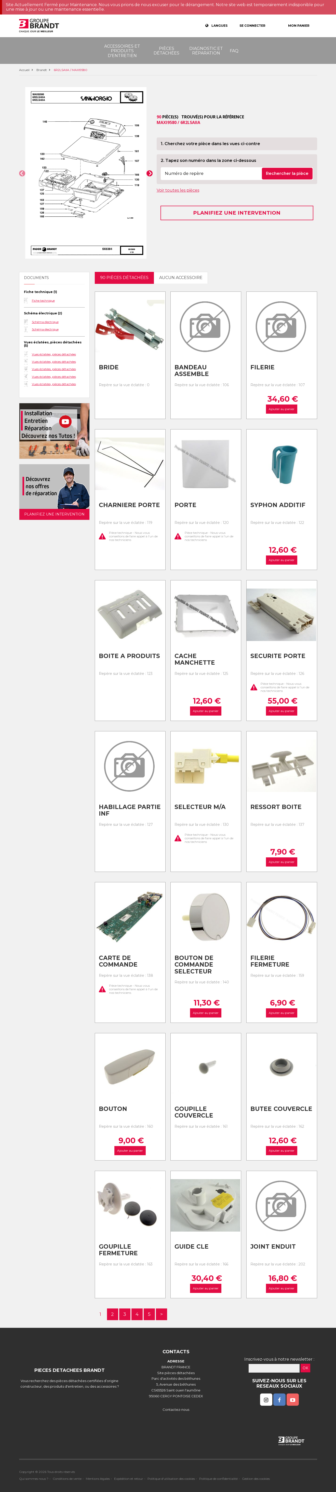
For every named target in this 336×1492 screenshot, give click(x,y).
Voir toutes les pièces (178, 190)
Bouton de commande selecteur (193, 965)
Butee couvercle (281, 1109)
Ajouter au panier (281, 409)
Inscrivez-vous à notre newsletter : (279, 1359)
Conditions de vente (67, 1479)
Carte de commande (118, 961)
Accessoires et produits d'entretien (122, 51)
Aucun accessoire (181, 277)
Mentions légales (98, 1479)
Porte (185, 505)
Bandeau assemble (191, 371)
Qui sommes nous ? (33, 1479)
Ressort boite (276, 807)
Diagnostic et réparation (206, 50)
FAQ (234, 50)
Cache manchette (194, 659)
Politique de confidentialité (218, 1479)
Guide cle (191, 1246)
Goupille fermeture (118, 1250)
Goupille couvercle (193, 1112)
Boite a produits (129, 656)
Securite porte (277, 656)
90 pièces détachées (124, 277)
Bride (109, 367)
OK (305, 1368)
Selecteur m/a (200, 807)
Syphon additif (277, 505)
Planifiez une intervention (236, 213)
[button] (22, 173)
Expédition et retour (128, 1479)
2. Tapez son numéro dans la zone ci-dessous (208, 160)
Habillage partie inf (130, 810)
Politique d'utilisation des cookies (171, 1479)
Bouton (113, 1109)
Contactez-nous (176, 1409)
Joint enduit (273, 1246)
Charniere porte (129, 505)
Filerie (262, 367)
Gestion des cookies (256, 1479)
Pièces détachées (166, 50)
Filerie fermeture (269, 961)
